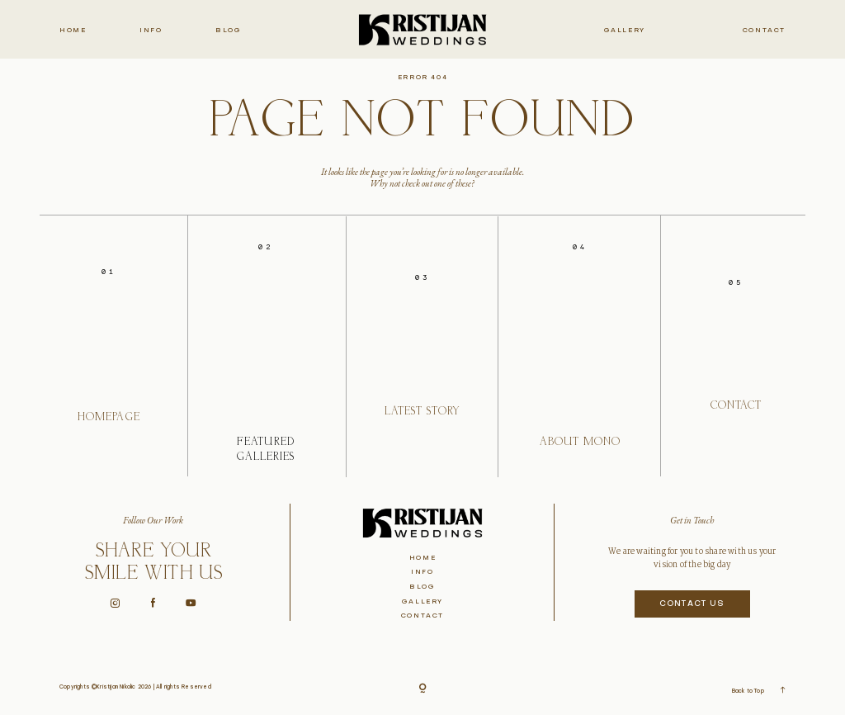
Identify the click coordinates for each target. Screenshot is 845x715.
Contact (764, 30)
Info (150, 30)
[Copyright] (422, 690)
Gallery (624, 30)
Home (72, 30)
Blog (228, 30)
